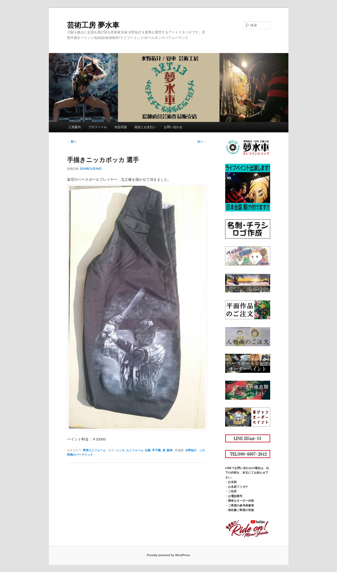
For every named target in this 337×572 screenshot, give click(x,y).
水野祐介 (191, 450)
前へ (71, 141)
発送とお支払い (145, 127)
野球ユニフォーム (94, 450)
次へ (202, 141)
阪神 (169, 450)
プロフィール (97, 127)
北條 (147, 450)
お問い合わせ (173, 127)
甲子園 (156, 450)
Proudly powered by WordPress (168, 555)
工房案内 (74, 127)
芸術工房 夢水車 (93, 25)
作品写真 (120, 127)
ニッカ (120, 450)
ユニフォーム (134, 450)
